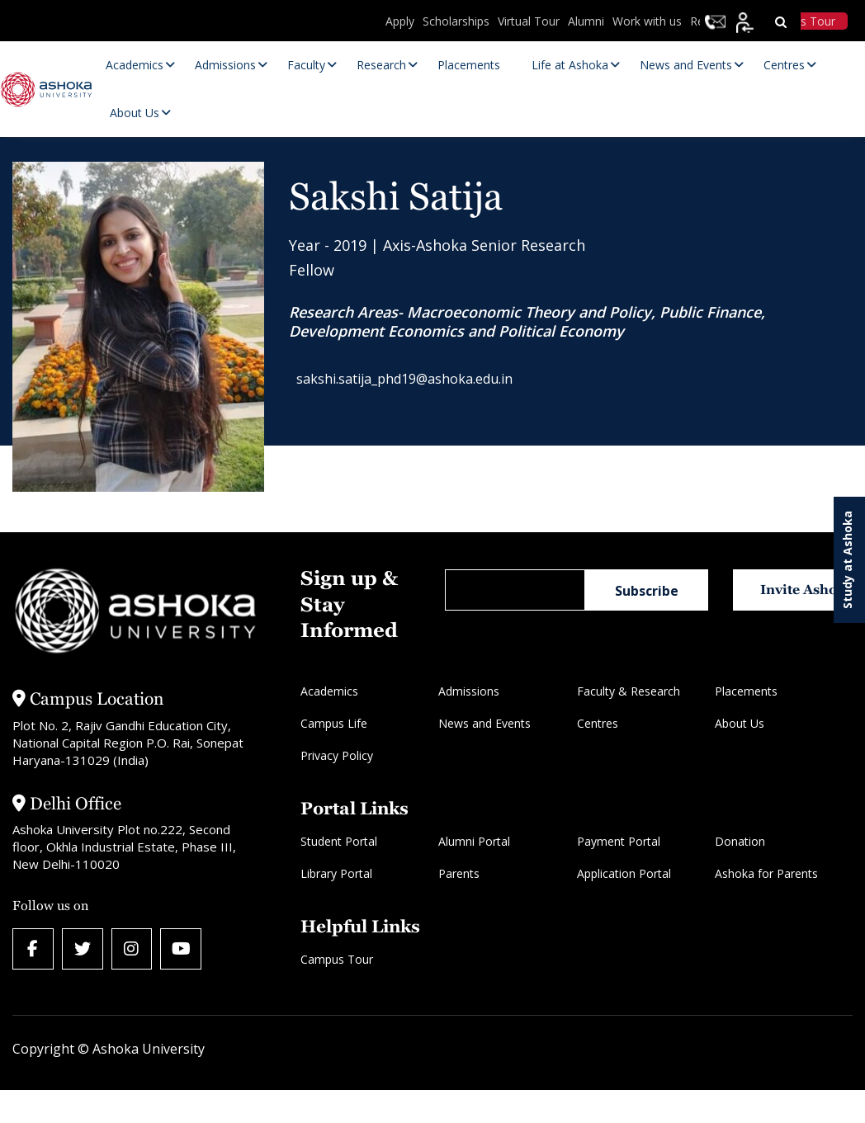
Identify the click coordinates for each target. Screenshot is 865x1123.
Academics (329, 691)
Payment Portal (618, 841)
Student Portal (338, 841)
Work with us (647, 21)
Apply (399, 21)
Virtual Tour (529, 21)
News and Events (484, 723)
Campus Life (333, 723)
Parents (459, 873)
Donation (740, 841)
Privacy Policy (336, 755)
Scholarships (456, 21)
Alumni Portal (474, 841)
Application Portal (624, 873)
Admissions (468, 691)
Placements (746, 691)
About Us (739, 723)
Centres (597, 723)
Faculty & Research (628, 691)
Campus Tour (336, 959)
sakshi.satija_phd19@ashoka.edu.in (413, 381)
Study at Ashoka (847, 560)
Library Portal (336, 873)
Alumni (586, 21)
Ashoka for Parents (766, 873)
